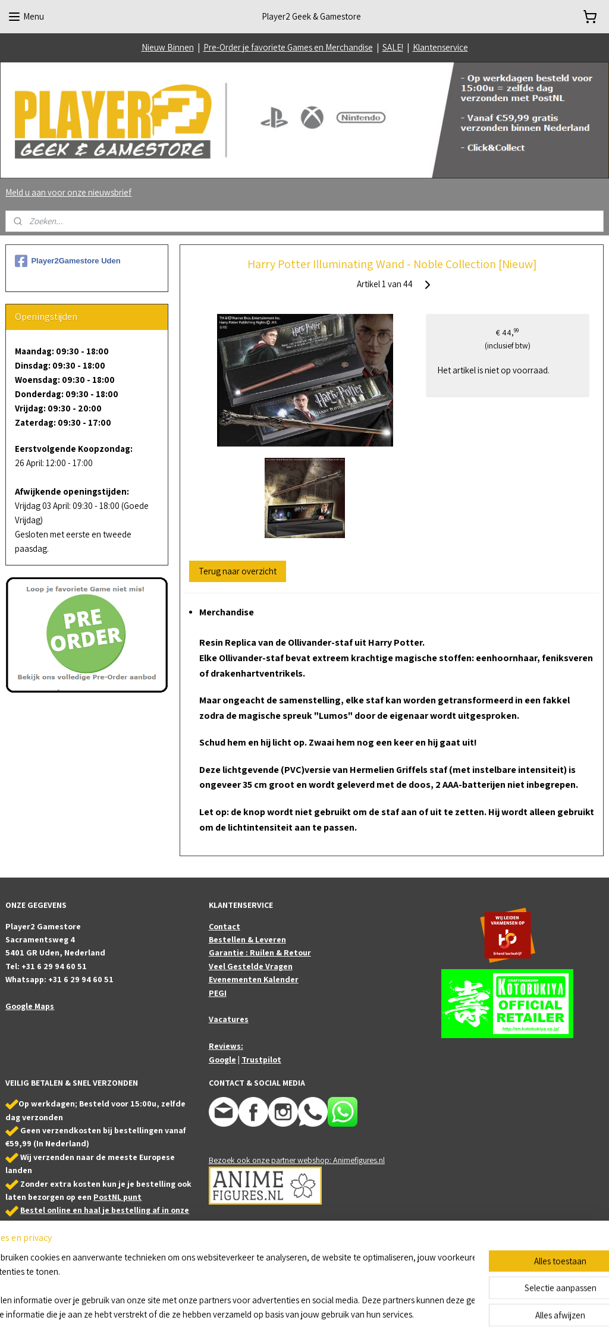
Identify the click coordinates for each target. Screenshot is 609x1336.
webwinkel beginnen (339, 1314)
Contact (224, 926)
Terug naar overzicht (238, 571)
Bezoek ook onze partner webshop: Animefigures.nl (297, 1160)
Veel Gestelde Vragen (251, 966)
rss (303, 1314)
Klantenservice (440, 47)
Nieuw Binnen (168, 47)
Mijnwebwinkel (424, 1314)
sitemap (285, 1314)
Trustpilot (261, 1059)
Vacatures (229, 1019)
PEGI (218, 993)
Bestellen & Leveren (247, 939)
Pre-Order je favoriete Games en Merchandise (288, 47)
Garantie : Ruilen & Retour (260, 952)
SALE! (392, 47)
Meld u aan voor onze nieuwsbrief (68, 192)
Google (222, 1059)
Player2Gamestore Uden (67, 261)
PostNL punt (117, 1197)
